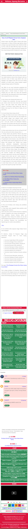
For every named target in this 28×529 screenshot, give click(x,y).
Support (18, 527)
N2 (19, 505)
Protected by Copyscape (14, 525)
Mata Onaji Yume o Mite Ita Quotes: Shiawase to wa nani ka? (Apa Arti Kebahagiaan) (7, 336)
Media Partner (24, 527)
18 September (23, 400)
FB (18, 511)
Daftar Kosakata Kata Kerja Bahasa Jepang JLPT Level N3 (14, 457)
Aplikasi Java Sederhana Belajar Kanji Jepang (14, 176)
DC (21, 511)
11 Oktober (24, 376)
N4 (13, 505)
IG (13, 511)
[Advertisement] (14, 18)
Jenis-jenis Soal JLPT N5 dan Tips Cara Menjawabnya (21, 348)
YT (15, 511)
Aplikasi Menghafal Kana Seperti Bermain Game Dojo (14, 464)
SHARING (18, 508)
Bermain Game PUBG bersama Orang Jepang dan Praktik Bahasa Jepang (20, 366)
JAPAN (13, 508)
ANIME (4, 508)
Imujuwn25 (6, 400)
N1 (23, 505)
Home (2, 33)
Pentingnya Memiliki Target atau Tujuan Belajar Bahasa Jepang (20, 336)
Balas (7, 381)
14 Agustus (24, 386)
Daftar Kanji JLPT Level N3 (14, 467)
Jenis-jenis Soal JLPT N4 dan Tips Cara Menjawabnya (21, 331)
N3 (16, 505)
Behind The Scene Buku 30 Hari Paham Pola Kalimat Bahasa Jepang (7, 348)
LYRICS (8, 508)
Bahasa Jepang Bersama (15, 1)
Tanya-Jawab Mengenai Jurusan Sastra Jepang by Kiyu (14, 38)
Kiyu (3, 225)
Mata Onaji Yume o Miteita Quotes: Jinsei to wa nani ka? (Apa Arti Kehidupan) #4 (7, 354)
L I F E (5, 376)
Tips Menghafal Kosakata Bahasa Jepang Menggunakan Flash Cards (20, 354)
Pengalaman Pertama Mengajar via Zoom (20, 326)
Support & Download (8, 313)
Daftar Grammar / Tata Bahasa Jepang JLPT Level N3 (14, 461)
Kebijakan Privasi (13, 527)
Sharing (7, 33)
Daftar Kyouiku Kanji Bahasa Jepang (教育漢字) (14, 454)
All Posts (23, 508)
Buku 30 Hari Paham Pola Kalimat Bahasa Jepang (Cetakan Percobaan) (7, 360)
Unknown (6, 386)
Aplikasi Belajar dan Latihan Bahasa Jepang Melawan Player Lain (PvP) (21, 343)
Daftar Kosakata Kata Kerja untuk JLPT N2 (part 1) (14, 480)
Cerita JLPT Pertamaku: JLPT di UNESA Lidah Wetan (21, 360)
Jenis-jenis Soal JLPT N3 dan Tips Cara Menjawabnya (7, 326)
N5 (10, 505)
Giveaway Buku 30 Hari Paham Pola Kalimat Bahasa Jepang (7, 366)
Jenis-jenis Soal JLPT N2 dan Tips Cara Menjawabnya (7, 331)
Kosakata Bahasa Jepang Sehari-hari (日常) (14, 473)
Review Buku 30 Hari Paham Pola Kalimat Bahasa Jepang (7, 343)
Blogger (7, 527)
